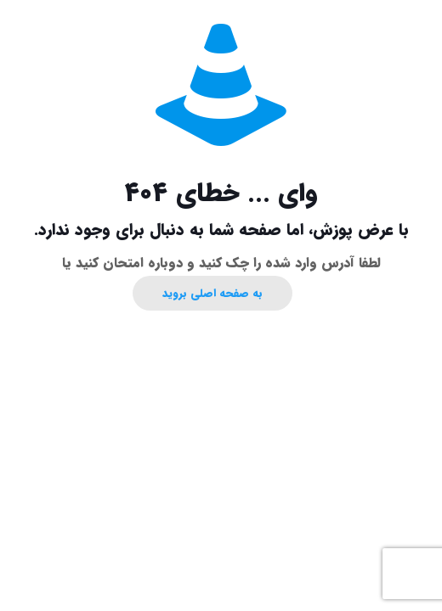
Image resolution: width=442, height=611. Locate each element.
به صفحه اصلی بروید (212, 293)
